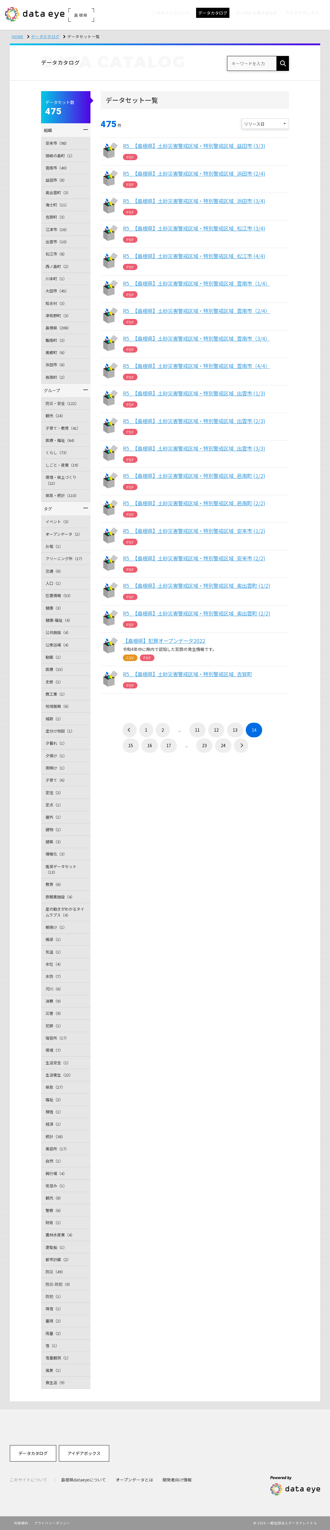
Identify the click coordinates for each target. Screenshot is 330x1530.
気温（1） (54, 952)
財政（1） (54, 1222)
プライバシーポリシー (52, 1522)
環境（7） (54, 1050)
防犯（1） (54, 1296)
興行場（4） (56, 1173)
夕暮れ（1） (56, 743)
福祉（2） (54, 1099)
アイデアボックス (84, 1453)
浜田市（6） (56, 364)
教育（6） (54, 884)
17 (168, 745)
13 (235, 730)
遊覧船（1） (56, 1247)
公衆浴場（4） (58, 645)
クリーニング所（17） (65, 558)
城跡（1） (54, 719)
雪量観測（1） (58, 1358)
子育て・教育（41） (63, 428)
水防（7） (54, 976)
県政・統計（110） (62, 495)
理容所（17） (57, 1038)
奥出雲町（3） (58, 192)
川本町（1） (56, 278)
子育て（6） (56, 780)
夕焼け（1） (56, 755)
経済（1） (54, 1124)
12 (216, 730)
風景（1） (54, 1370)
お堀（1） (54, 546)
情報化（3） (56, 854)
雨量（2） (54, 1333)
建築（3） (54, 842)
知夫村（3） (56, 303)
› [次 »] (241, 745)
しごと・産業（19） (63, 465)
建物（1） (54, 829)
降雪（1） (54, 1308)
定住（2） (54, 792)
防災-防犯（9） (59, 1284)
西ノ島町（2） (58, 266)
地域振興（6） (58, 706)
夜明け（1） (56, 768)
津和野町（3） (58, 315)
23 (204, 745)
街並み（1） (56, 1185)
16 (149, 745)
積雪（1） (54, 1112)
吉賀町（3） (56, 217)
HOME (18, 36)
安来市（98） (57, 143)
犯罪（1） (54, 1026)
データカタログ (45, 36)
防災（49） (55, 1272)
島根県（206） (58, 328)
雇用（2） (54, 1321)
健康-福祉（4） (59, 620)
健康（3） (54, 608)
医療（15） (55, 669)
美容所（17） (57, 1149)
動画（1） (54, 657)
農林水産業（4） (60, 1235)
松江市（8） (56, 254)
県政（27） (55, 1087)
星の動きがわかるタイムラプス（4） (65, 912)
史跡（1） (54, 682)
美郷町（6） (56, 352)
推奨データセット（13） (61, 869)
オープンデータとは (134, 1480)
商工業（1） (56, 694)
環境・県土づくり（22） (61, 480)
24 (223, 745)
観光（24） (55, 415)
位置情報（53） (59, 595)
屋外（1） (54, 817)
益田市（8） (56, 180)
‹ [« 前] (130, 730)
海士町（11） (57, 205)
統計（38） (55, 1136)
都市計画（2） (58, 1259)
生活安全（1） (58, 1062)
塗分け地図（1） (60, 731)
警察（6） (54, 1210)
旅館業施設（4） (60, 897)
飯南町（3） (56, 340)
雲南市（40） (57, 168)
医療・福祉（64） (61, 440)
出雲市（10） (57, 241)
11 (197, 730)
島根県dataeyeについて (83, 1480)
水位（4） (54, 964)
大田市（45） (57, 291)
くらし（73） (57, 452)
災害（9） (54, 1013)
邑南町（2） (56, 377)
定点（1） (54, 805)
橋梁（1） (54, 939)
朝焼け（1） (56, 927)
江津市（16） (57, 229)
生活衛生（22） (59, 1075)
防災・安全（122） (62, 403)
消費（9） (54, 1001)
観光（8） (54, 1198)
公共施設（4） (58, 632)
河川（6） (54, 989)
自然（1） (54, 1161)
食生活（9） (56, 1382)
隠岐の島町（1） (60, 155)
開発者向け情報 (177, 1480)
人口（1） (54, 583)
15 (130, 745)
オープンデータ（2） (64, 534)
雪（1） (52, 1345)
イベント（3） (58, 521)
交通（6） (54, 571)
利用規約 (21, 1522)
